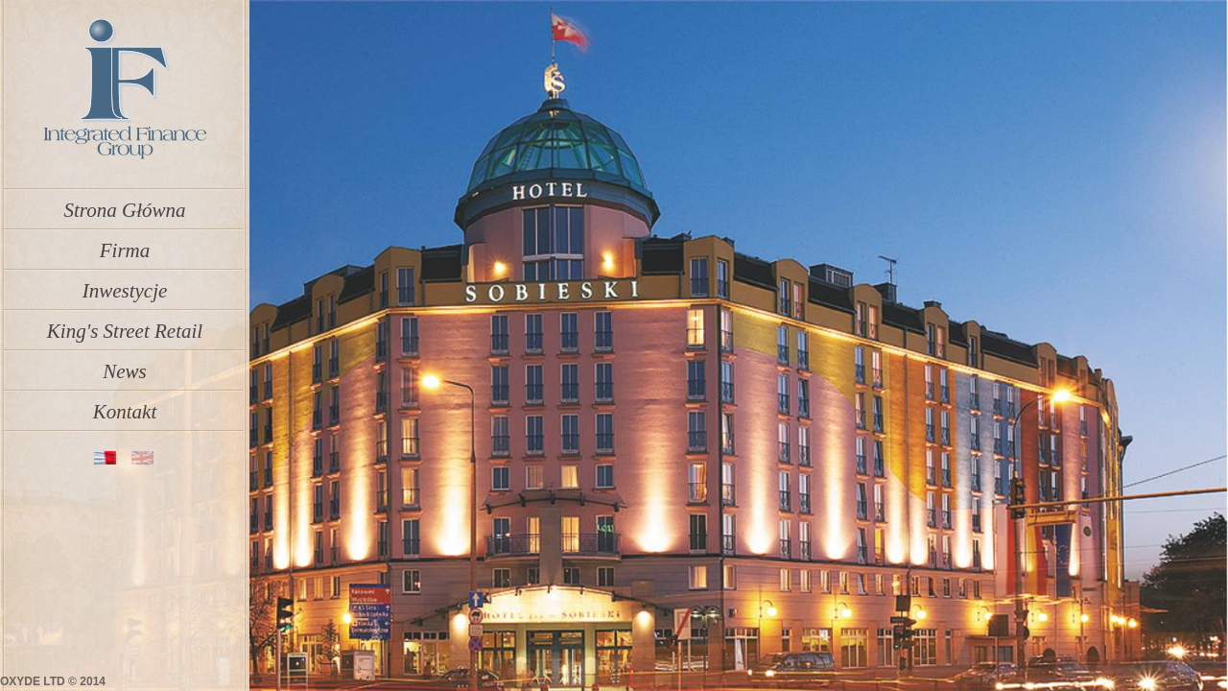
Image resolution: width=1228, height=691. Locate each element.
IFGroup (124, 89)
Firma (125, 244)
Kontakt (125, 406)
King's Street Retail (124, 325)
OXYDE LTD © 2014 (53, 681)
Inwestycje (125, 285)
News (125, 365)
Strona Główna (125, 204)
